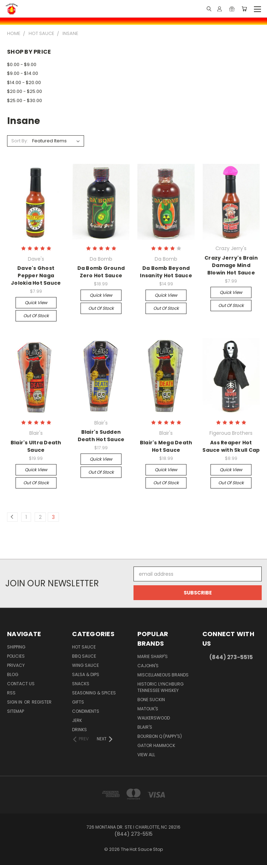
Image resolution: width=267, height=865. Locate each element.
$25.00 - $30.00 (24, 100)
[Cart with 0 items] (244, 8)
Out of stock (36, 316)
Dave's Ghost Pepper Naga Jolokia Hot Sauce (36, 275)
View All (146, 755)
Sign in (15, 702)
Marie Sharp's (152, 656)
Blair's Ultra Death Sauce (36, 446)
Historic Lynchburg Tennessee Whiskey (160, 687)
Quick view (36, 303)
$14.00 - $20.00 (24, 82)
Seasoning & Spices (94, 693)
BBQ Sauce (84, 656)
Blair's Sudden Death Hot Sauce (101, 435)
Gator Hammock (156, 745)
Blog (12, 674)
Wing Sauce (85, 665)
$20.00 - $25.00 (24, 91)
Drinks (79, 730)
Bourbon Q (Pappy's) (159, 736)
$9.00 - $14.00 (22, 73)
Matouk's (147, 709)
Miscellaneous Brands (163, 675)
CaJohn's (148, 666)
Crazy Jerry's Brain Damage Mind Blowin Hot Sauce (231, 265)
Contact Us (21, 684)
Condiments (85, 711)
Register (42, 702)
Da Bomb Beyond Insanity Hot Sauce (166, 272)
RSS (11, 693)
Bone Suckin (151, 700)
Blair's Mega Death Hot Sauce (166, 446)
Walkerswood (153, 718)
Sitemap (15, 711)
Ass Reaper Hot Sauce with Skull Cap (231, 446)
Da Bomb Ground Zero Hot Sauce (101, 272)
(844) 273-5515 (231, 657)
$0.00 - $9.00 (21, 64)
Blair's (144, 727)
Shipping (16, 647)
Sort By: (19, 140)
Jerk (77, 720)
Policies (16, 656)
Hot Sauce (84, 647)
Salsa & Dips (85, 674)
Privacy (16, 665)
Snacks (80, 684)
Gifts (78, 702)
